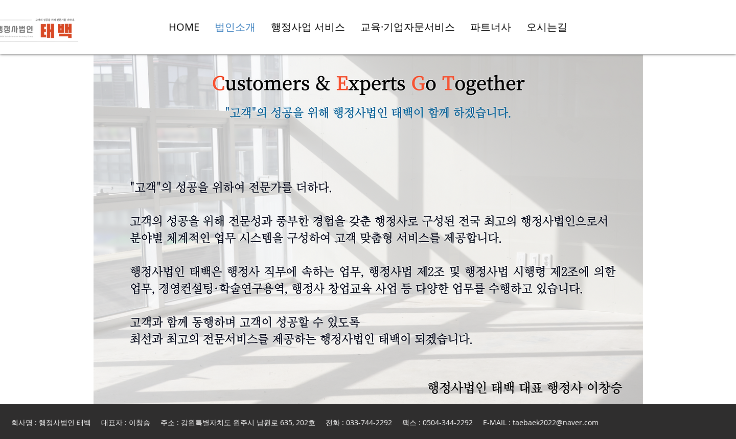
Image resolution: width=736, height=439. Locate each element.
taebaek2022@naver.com (556, 422)
